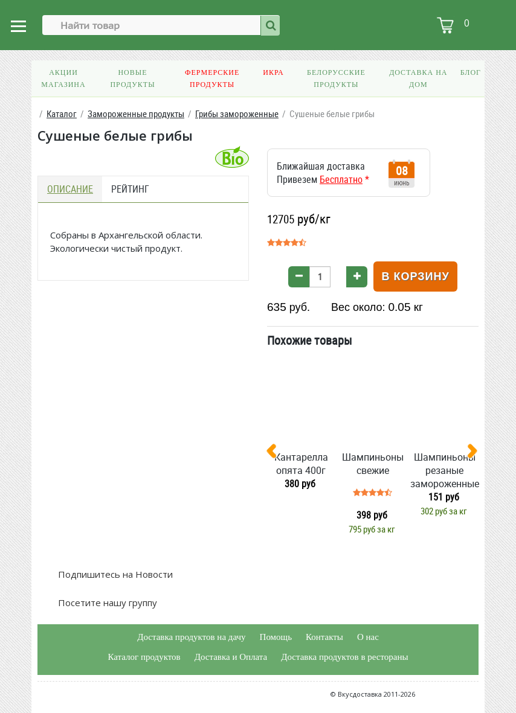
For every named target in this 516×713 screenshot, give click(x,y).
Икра (273, 72)
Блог (470, 72)
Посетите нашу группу (106, 602)
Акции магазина (63, 78)
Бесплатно (341, 179)
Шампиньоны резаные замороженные (444, 470)
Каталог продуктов (144, 657)
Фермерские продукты (212, 78)
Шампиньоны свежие (373, 463)
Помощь (276, 637)
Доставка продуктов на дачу (191, 637)
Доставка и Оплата (231, 657)
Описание (70, 189)
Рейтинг (130, 189)
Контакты (324, 637)
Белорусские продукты (336, 78)
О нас (368, 637)
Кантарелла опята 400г (301, 463)
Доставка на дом (418, 78)
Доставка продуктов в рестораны (344, 657)
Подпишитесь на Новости (114, 574)
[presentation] (276, 453)
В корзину (415, 276)
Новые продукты (132, 78)
